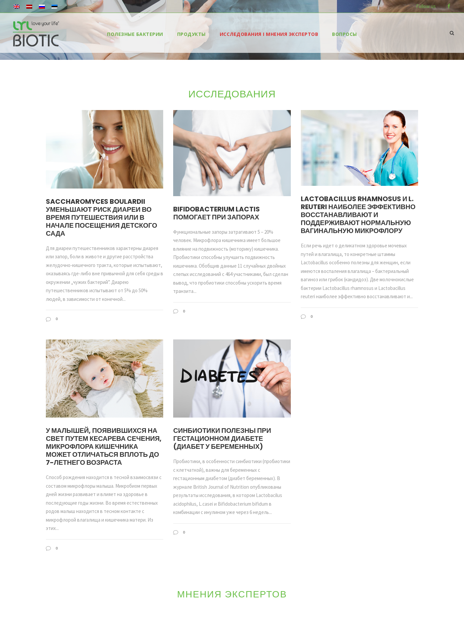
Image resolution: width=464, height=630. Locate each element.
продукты (191, 34)
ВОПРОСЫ (344, 34)
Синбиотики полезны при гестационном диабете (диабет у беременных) (222, 438)
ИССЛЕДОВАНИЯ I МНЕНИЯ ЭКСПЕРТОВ (269, 34)
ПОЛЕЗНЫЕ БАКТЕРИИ (135, 34)
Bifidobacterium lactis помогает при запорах (216, 213)
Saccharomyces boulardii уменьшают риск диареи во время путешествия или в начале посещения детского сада (101, 217)
